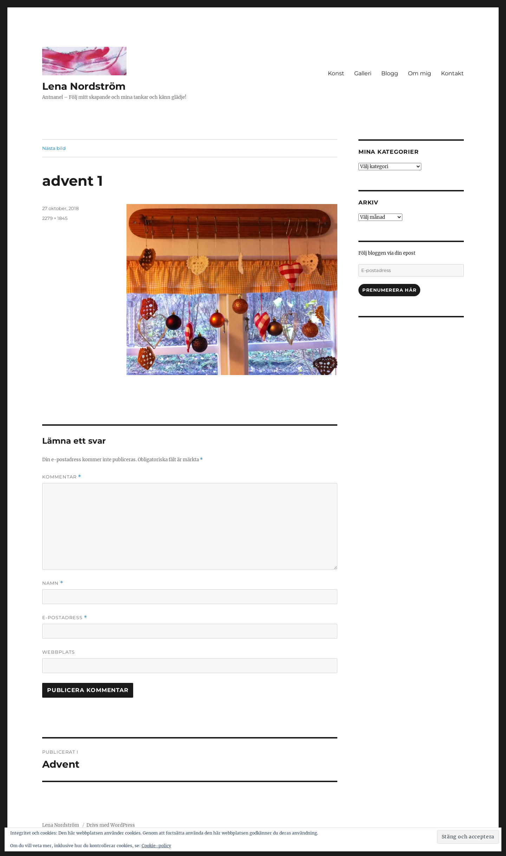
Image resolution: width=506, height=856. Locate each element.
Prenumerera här (389, 290)
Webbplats (58, 652)
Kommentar (61, 477)
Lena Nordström (83, 86)
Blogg (389, 73)
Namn (52, 583)
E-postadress (64, 618)
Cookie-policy (156, 845)
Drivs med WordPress (110, 825)
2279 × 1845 (54, 218)
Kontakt (452, 73)
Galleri (362, 73)
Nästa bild (54, 148)
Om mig (419, 73)
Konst (336, 73)
